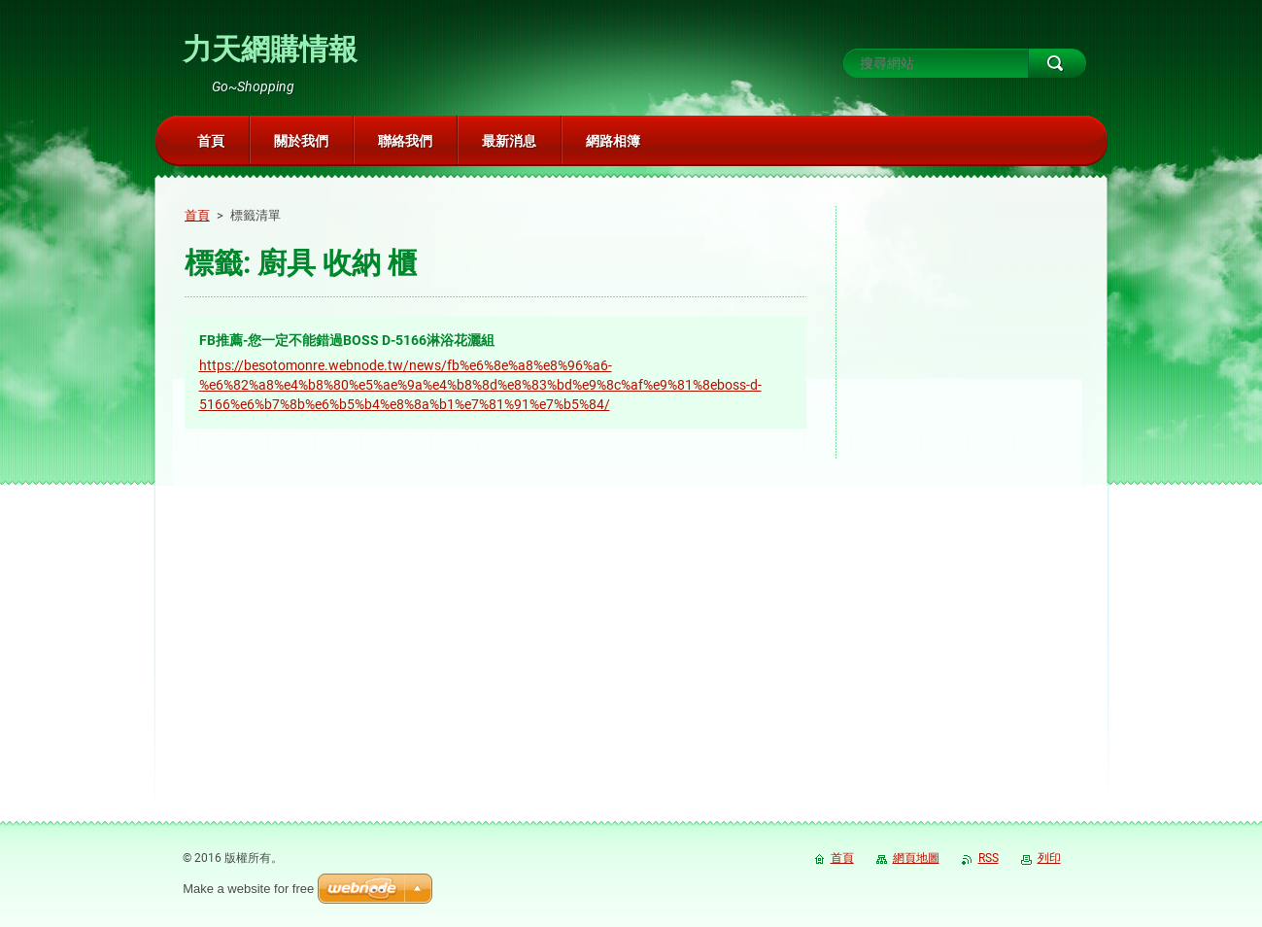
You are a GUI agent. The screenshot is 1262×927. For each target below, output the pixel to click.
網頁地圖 (916, 858)
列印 (1049, 858)
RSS (988, 858)
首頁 (197, 215)
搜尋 (1057, 63)
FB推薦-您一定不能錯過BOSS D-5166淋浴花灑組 (347, 340)
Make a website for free (248, 888)
